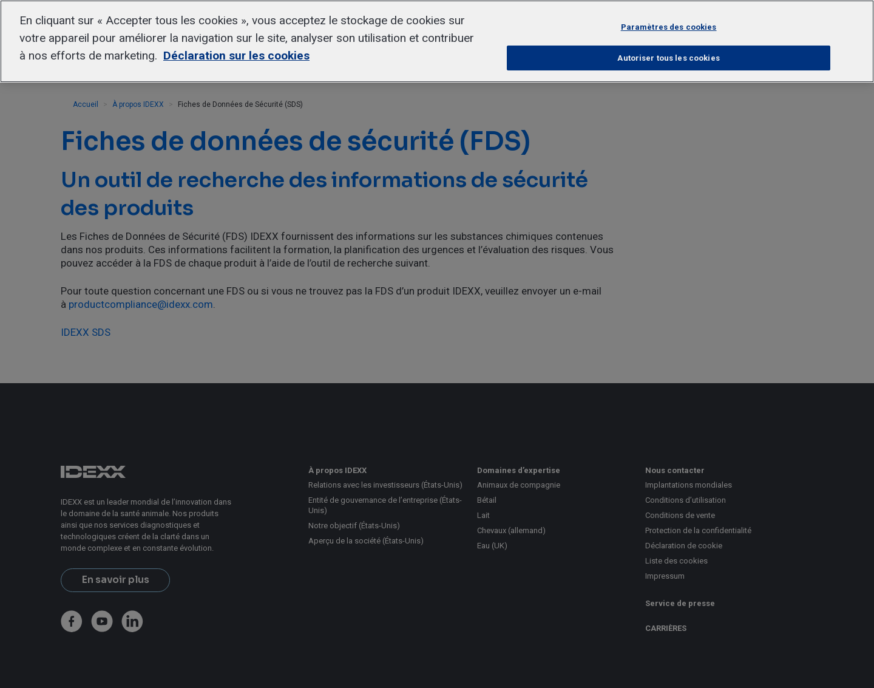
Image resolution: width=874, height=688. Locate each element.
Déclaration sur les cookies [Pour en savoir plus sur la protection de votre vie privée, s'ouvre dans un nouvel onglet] (236, 56)
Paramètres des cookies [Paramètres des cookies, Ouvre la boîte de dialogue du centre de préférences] (669, 27)
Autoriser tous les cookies (668, 58)
